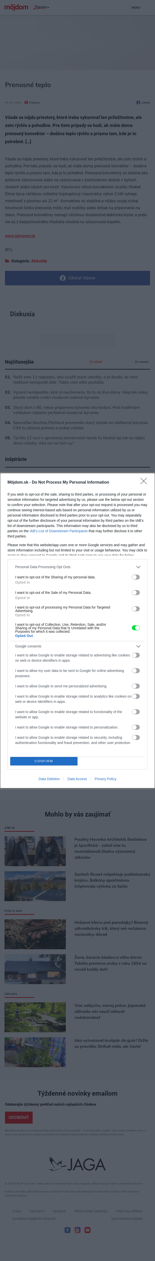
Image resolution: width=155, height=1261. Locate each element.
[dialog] (77, 630)
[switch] (136, 577)
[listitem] (77, 567)
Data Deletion (49, 779)
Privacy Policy (105, 779)
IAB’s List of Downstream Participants (59, 531)
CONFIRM (44, 761)
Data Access (77, 779)
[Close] (145, 482)
